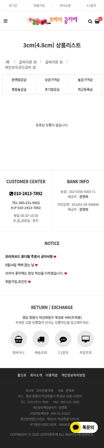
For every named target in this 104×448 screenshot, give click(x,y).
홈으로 (21, 375)
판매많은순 (19, 79)
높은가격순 (85, 79)
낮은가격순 (52, 79)
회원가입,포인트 (16, 281)
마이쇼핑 (65, 5)
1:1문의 (91, 5)
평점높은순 (19, 89)
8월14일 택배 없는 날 (19, 264)
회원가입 (39, 5)
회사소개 (36, 375)
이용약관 (52, 375)
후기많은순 (52, 89)
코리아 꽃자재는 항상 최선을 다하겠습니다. (34, 273)
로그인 (13, 5)
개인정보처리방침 (73, 375)
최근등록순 (85, 89)
